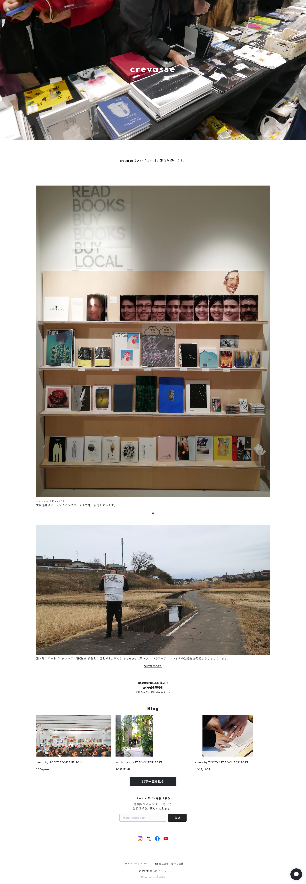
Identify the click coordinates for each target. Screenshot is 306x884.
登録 (177, 817)
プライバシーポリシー (134, 863)
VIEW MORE (153, 666)
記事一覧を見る (153, 781)
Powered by (153, 876)
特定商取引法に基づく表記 (169, 863)
